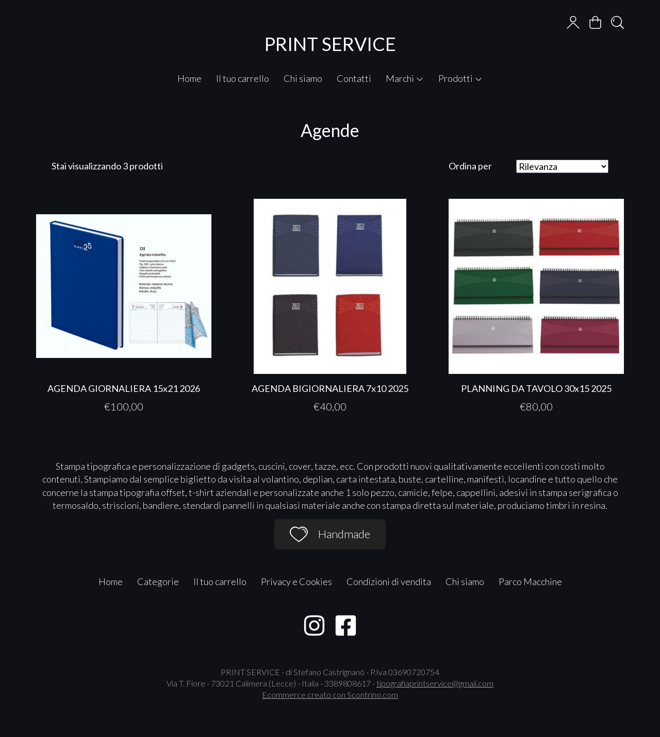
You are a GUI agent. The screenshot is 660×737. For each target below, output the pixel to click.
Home (189, 78)
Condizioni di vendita (388, 581)
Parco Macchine (530, 581)
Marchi (405, 78)
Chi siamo (303, 78)
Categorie (158, 581)
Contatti (354, 78)
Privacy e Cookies (296, 581)
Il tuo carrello (242, 78)
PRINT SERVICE (330, 43)
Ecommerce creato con (330, 694)
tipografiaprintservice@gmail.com (434, 683)
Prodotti (460, 78)
